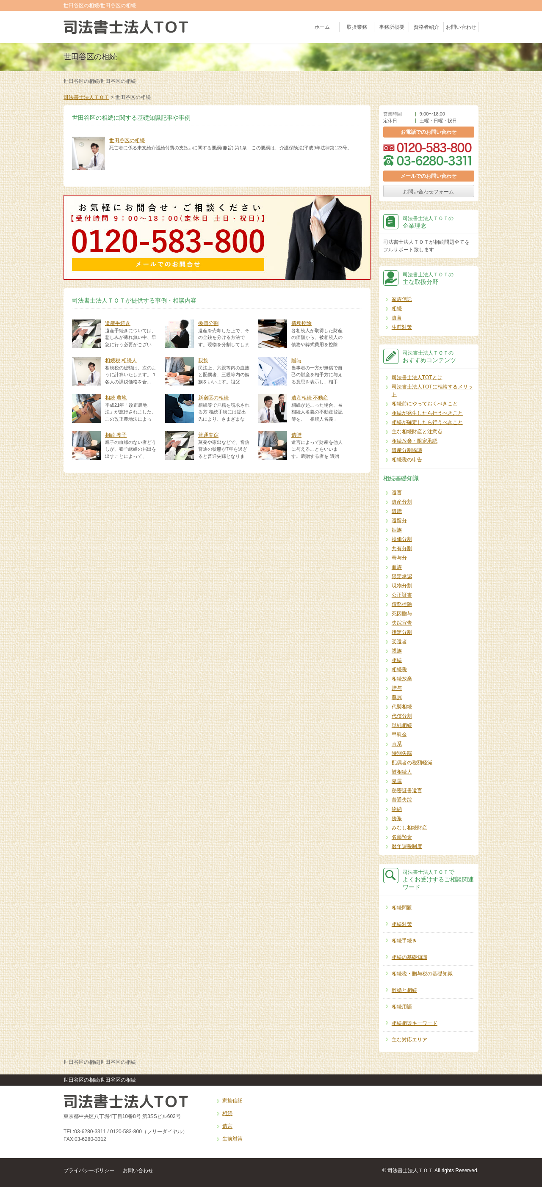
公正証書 (402, 595)
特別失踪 (402, 753)
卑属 (397, 781)
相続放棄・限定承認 (414, 441)
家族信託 (402, 299)
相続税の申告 (407, 460)
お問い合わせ (461, 27)
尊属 (397, 697)
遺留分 (399, 520)
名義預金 (402, 837)
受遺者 (399, 641)
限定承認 (402, 576)
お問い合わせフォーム (428, 192)
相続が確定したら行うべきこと (427, 422)
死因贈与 (402, 614)
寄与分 (399, 558)
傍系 (397, 818)
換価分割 (208, 323)
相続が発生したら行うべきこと (427, 413)
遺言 (397, 318)
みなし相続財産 (409, 828)
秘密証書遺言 (407, 790)
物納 (397, 809)
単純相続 (402, 725)
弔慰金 (399, 735)
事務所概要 (391, 27)
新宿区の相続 (213, 398)
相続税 (399, 669)
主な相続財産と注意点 (417, 432)
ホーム (322, 27)
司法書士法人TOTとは (417, 377)
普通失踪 (208, 435)
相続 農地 (116, 398)
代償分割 (402, 716)
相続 (397, 308)
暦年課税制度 (407, 846)
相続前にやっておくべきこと (425, 404)
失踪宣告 (402, 623)
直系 (397, 744)
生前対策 (402, 327)
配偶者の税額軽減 (412, 763)
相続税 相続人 (121, 361)
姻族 (397, 530)
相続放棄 (402, 679)
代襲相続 (402, 707)
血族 (397, 567)
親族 (203, 361)
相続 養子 (116, 435)
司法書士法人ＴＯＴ (86, 97)
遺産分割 (402, 502)
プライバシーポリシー (89, 1170)
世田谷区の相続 (127, 140)
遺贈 (296, 435)
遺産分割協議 (407, 450)
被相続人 (402, 772)
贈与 (296, 361)
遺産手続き (117, 323)
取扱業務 (357, 27)
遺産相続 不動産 (309, 398)
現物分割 (402, 586)
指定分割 (402, 632)
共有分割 (402, 548)
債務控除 (301, 323)
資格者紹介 (426, 27)
